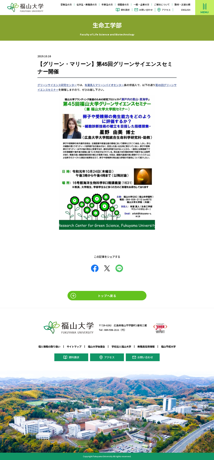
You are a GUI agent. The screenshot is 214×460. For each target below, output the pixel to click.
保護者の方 (123, 4)
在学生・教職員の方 (87, 4)
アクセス (166, 9)
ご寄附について (162, 4)
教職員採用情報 (146, 346)
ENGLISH (185, 9)
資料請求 (125, 9)
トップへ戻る (107, 295)
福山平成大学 (168, 346)
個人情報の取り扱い (49, 346)
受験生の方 (66, 4)
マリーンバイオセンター (109, 85)
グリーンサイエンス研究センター (57, 85)
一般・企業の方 (141, 4)
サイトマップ (74, 346)
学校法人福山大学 (121, 346)
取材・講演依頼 (182, 4)
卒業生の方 (107, 4)
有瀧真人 (89, 85)
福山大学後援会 (96, 346)
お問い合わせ (146, 9)
